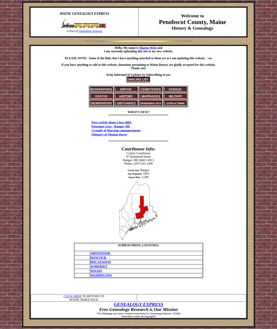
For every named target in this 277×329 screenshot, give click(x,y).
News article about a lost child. (111, 122)
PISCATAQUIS (100, 262)
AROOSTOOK (100, 253)
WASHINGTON (101, 275)
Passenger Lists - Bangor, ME (110, 126)
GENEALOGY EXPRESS (138, 304)
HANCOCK (98, 257)
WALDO (96, 270)
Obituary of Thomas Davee (109, 134)
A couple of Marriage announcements (116, 130)
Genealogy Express (90, 31)
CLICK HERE (72, 296)
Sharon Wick (147, 47)
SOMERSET (99, 266)
